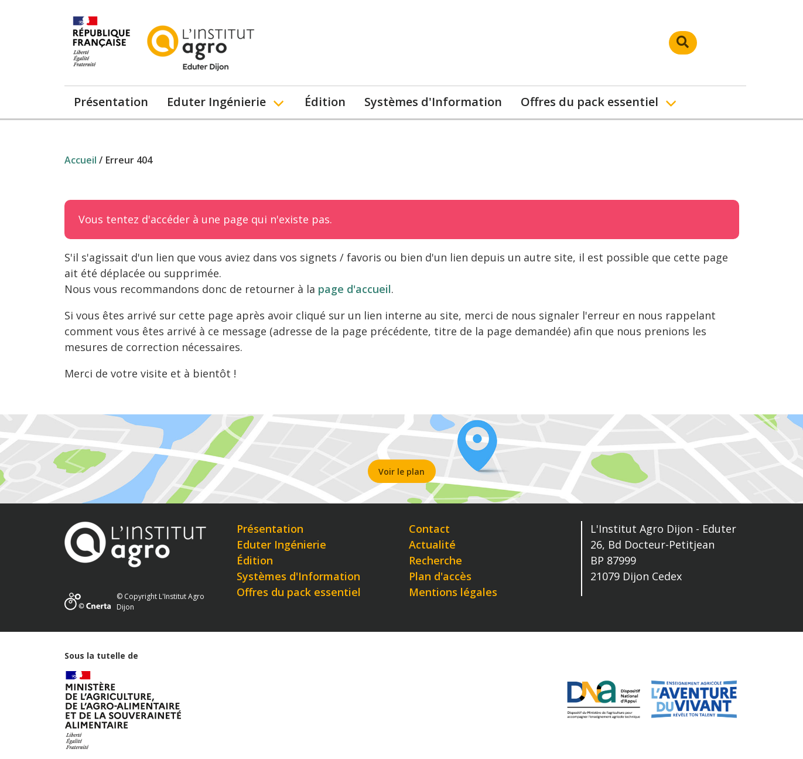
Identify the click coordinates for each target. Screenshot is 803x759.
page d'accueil (354, 289)
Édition (325, 102)
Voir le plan (401, 471)
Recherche (435, 560)
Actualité (432, 544)
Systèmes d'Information (433, 102)
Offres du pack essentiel (589, 102)
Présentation (111, 102)
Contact (429, 529)
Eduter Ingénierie (216, 102)
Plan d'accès (440, 576)
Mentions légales (453, 592)
